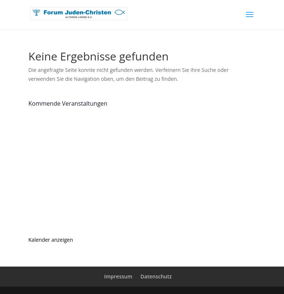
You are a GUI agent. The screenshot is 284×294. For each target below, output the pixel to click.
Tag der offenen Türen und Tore (104, 129)
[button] (16, 277)
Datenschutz (156, 276)
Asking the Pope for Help (93, 199)
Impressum (118, 276)
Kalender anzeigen (50, 239)
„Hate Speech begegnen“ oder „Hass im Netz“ (127, 152)
